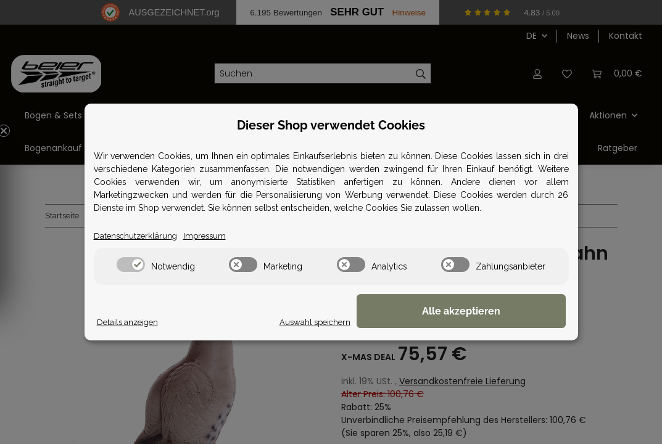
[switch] (131, 265)
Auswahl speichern (398, 322)
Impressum (209, 235)
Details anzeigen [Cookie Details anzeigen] (129, 322)
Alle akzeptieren (504, 312)
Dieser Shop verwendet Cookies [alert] (331, 124)
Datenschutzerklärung (137, 235)
